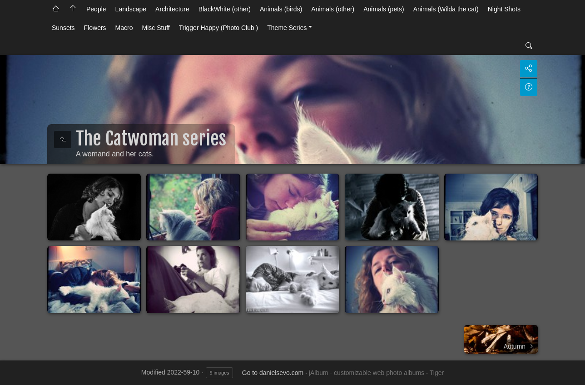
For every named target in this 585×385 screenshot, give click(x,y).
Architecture (172, 9)
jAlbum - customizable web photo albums (366, 372)
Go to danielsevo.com (272, 372)
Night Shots (504, 9)
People (96, 9)
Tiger (437, 372)
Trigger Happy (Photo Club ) (218, 27)
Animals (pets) (383, 9)
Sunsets (63, 27)
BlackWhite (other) (224, 9)
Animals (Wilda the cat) (446, 9)
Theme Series (287, 27)
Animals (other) (332, 9)
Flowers (95, 27)
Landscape (131, 9)
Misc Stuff (156, 27)
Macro (124, 27)
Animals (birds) (281, 9)
